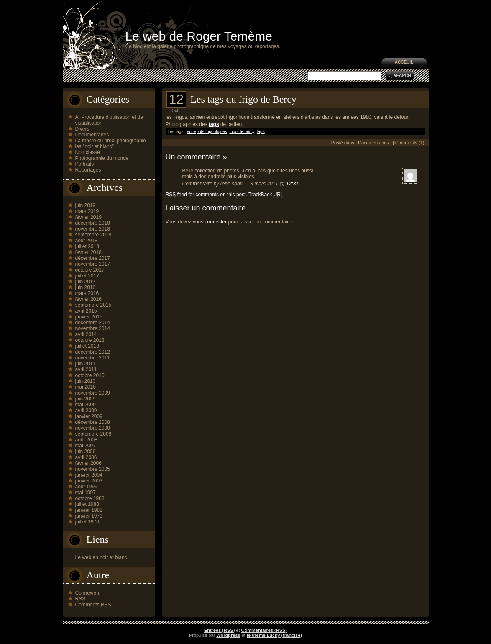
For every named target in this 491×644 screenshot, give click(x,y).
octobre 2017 (90, 270)
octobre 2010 (90, 375)
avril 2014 (86, 334)
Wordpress (228, 635)
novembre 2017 (92, 264)
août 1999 (86, 487)
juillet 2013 (87, 346)
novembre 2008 (92, 428)
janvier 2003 (88, 481)
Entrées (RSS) (219, 630)
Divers (82, 129)
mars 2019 (87, 211)
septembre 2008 (93, 434)
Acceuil (404, 62)
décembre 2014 (92, 323)
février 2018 (88, 252)
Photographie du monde (102, 158)
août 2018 (86, 241)
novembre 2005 (92, 469)
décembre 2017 (92, 258)
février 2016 (88, 299)
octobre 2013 (90, 340)
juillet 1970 (87, 522)
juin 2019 (85, 205)
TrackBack (266, 195)
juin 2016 (85, 287)
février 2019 (88, 217)
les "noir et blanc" (94, 146)
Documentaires (92, 135)
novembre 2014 (92, 328)
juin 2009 (85, 399)
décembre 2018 (92, 223)
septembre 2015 (93, 305)
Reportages (88, 170)
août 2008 (86, 440)
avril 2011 (86, 369)
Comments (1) (410, 142)
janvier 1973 (88, 516)
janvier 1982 (88, 510)
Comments (93, 605)
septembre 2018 (93, 235)
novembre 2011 (92, 358)
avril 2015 (86, 311)
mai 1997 (85, 492)
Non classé (87, 152)
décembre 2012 (92, 352)
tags (261, 131)
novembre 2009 (92, 393)
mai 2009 (85, 405)
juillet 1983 (87, 504)
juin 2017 (85, 282)
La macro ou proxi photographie (110, 141)
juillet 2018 (87, 246)
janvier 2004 (88, 475)
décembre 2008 (92, 422)
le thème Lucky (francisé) (274, 635)
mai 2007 (85, 446)
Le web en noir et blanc (101, 557)
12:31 (292, 184)
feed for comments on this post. (206, 195)
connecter (216, 222)
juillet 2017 (87, 276)
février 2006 (88, 463)
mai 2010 (85, 387)
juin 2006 (85, 451)
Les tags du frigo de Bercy (243, 99)
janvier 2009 (88, 416)
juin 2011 (85, 364)
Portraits (84, 164)
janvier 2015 (88, 317)
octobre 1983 (90, 498)
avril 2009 (86, 410)
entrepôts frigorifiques (207, 131)
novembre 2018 (92, 229)
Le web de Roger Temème (198, 36)
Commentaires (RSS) (264, 630)
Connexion (87, 593)
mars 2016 (87, 293)
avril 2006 (86, 457)
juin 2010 (85, 381)
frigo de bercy (241, 131)
